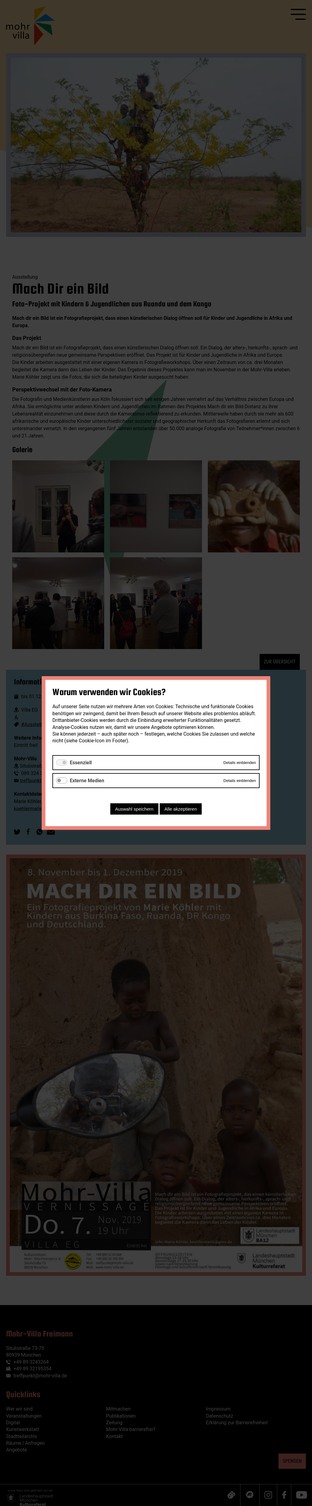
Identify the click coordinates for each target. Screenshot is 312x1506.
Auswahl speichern (134, 809)
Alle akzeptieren (181, 809)
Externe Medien (87, 780)
